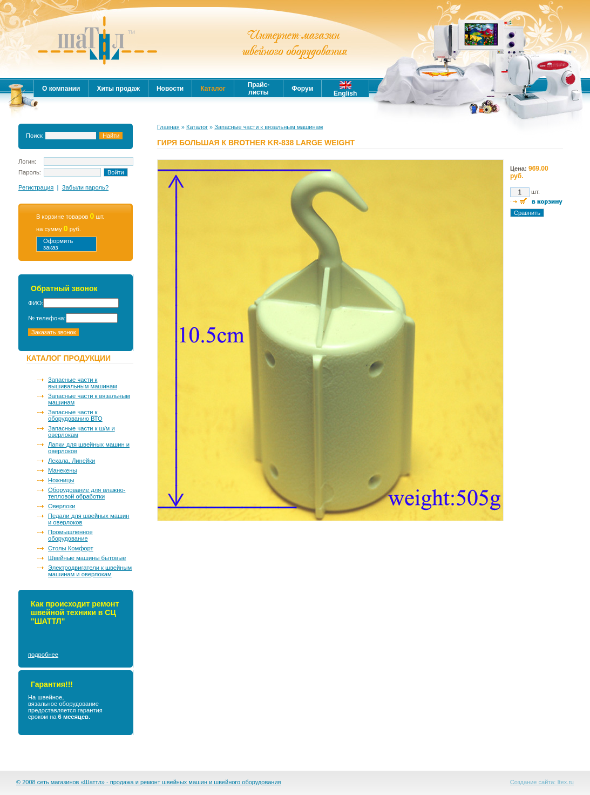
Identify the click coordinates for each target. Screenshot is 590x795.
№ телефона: (47, 318)
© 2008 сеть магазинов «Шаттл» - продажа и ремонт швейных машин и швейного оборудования (148, 782)
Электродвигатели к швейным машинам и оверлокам (90, 570)
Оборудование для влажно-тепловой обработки (86, 493)
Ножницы (61, 480)
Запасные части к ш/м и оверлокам (81, 431)
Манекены (62, 470)
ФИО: (35, 303)
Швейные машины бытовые (87, 558)
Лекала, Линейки (71, 460)
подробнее (43, 654)
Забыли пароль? (85, 187)
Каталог (197, 127)
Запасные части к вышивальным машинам (82, 382)
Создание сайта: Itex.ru (542, 782)
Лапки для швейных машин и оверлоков (89, 447)
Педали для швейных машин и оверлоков (88, 519)
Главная (168, 127)
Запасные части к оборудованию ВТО (75, 415)
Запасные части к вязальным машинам (89, 399)
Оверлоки (62, 506)
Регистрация (35, 187)
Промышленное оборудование (70, 535)
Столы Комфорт (70, 548)
